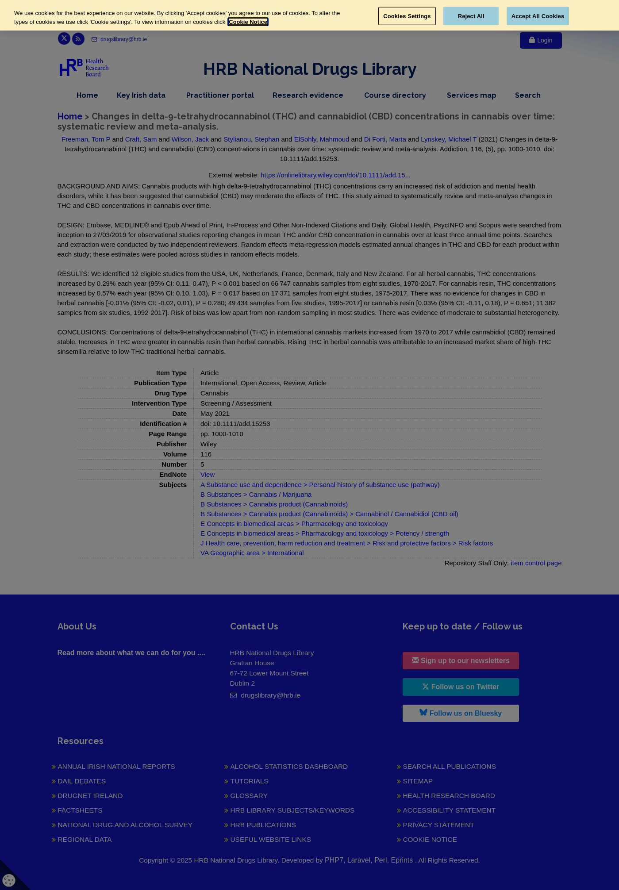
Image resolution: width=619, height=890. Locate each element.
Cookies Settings (407, 15)
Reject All (471, 15)
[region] (309, 15)
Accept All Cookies (538, 15)
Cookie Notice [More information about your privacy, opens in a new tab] (248, 22)
